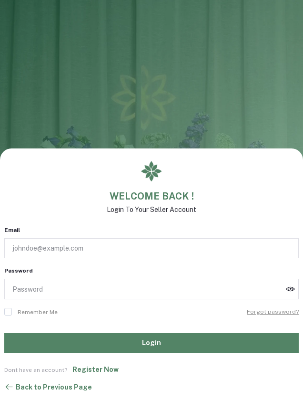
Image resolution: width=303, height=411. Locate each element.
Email (12, 230)
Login (151, 343)
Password (18, 270)
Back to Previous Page (48, 387)
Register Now (95, 369)
